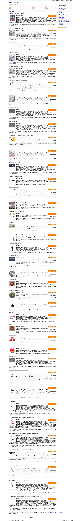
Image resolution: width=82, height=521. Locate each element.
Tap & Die (34, 9)
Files (10, 7)
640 (43, 512)
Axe (10, 5)
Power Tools (61, 14)
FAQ (10, 520)
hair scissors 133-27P (13, 107)
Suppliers (58, 0)
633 (27, 512)
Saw (33, 8)
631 (23, 512)
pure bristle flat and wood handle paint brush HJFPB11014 (21, 135)
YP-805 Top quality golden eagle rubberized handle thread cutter (22, 464)
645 (55, 512)
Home (10, 2)
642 (48, 512)
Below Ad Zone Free (62, 27)
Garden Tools (61, 9)
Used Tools (61, 23)
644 (53, 512)
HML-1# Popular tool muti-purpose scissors (18, 370)
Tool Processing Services (64, 21)
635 (32, 512)
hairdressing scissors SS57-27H (16, 28)
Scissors (46, 8)
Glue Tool (11, 232)
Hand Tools (61, 6)
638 (39, 512)
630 (20, 512)
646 (58, 512)
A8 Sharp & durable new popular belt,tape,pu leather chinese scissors (24, 433)
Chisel (46, 5)
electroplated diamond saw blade (16, 290)
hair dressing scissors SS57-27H (16, 66)
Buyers (62, 0)
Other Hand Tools (12, 11)
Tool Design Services (63, 20)
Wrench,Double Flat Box (14, 187)
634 (30, 512)
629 (18, 512)
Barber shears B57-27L (14, 148)
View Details (53, 18)
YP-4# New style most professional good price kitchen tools (21, 417)
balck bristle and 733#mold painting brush (18, 80)
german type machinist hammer (15, 176)
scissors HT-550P (12, 356)
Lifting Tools (61, 12)
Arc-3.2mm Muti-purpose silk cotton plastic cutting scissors (21, 449)
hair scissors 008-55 (13, 255)
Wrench (46, 9)
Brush (33, 5)
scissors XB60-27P (13, 121)
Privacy (17, 520)
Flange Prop (11, 300)
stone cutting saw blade (14, 268)
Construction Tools (62, 8)
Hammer (33, 7)
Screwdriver (11, 9)
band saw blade (12, 279)
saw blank (11, 200)
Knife (46, 7)
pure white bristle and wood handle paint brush (19, 13)
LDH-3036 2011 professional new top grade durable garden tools (22, 401)
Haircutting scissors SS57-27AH (16, 93)
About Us (13, 520)
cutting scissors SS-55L (14, 52)
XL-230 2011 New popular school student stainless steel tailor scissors (24, 496)
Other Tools (61, 24)
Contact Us (22, 520)
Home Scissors (12, 312)
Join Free (67, 0)
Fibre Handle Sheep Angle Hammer (16, 211)
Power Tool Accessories (63, 15)
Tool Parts (61, 18)
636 (35, 512)
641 (46, 512)
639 (41, 512)
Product (53, 0)
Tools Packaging (62, 17)
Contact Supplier (52, 15)
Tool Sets (60, 11)
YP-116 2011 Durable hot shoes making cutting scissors (21, 480)
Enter (71, 0)
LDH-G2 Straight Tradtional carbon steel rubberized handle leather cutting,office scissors (28, 385)
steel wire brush (12, 335)
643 (51, 512)
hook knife (11, 222)
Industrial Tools (70, 520)
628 (15, 512)
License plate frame (13, 42)
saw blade (11, 324)
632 (25, 512)
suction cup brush (13, 346)
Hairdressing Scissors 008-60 (15, 162)
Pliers (10, 8)
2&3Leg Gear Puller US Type (15, 243)
